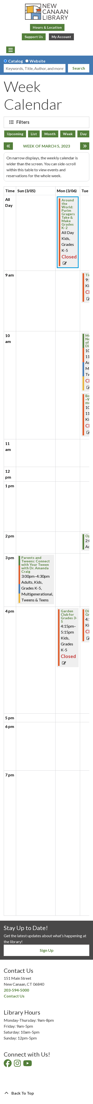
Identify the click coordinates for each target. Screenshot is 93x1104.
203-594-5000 (16, 990)
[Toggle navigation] (10, 49)
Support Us (34, 37)
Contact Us (14, 996)
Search (78, 68)
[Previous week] (8, 146)
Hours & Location (47, 27)
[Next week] (84, 146)
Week (68, 134)
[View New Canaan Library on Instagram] (18, 1064)
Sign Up (47, 950)
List (34, 134)
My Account (61, 37)
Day (83, 134)
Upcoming (15, 134)
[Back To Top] (46, 1093)
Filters (23, 122)
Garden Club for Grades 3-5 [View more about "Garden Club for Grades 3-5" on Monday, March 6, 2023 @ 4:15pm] (69, 616)
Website (37, 61)
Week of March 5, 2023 (46, 146)
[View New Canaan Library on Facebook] (8, 1064)
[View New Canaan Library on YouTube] (28, 1064)
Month (50, 134)
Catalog (15, 61)
